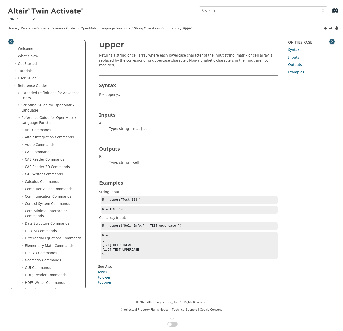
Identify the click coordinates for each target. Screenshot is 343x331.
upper (187, 28)
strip (32, 102)
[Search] (322, 11)
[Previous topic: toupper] (326, 29)
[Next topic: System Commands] (331, 29)
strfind (34, 95)
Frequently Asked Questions (41, 279)
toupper (35, 183)
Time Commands (39, 213)
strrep (33, 132)
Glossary (28, 272)
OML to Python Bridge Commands (53, 228)
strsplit (34, 139)
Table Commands (39, 205)
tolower (34, 176)
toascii (33, 169)
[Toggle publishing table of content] (11, 41)
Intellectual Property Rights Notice (145, 309)
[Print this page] (337, 28)
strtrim (34, 154)
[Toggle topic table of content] (332, 41)
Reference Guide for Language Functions (90, 28)
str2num (35, 65)
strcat (33, 73)
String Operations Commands (156, 28)
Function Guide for (48, 250)
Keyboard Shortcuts (37, 264)
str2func (35, 50)
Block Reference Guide (40, 242)
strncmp (35, 117)
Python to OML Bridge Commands (53, 235)
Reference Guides (34, 28)
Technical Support (184, 309)
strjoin (33, 110)
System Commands (41, 198)
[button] (26, 43)
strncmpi (35, 124)
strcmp (34, 80)
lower (102, 276)
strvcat (34, 161)
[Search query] (263, 10)
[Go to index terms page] (330, 13)
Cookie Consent (211, 309)
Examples (296, 72)
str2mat (34, 58)
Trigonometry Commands (46, 220)
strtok (33, 146)
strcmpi (34, 87)
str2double (37, 43)
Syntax (293, 49)
